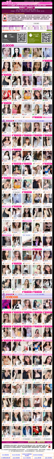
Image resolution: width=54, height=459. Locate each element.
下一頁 (36, 120)
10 (34, 120)
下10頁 (39, 120)
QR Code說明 (49, 30)
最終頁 (43, 120)
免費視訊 (9, 57)
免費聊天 (9, 309)
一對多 (10, 217)
